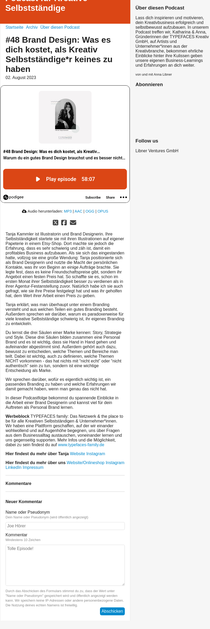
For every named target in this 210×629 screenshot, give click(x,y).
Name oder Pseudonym (28, 512)
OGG (89, 211)
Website (77, 453)
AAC (79, 211)
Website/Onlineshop (85, 462)
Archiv (32, 27)
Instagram (95, 453)
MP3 (68, 211)
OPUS (102, 211)
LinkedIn (14, 467)
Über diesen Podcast (60, 27)
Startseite (14, 27)
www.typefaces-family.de (81, 445)
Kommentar (16, 535)
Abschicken (112, 611)
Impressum (33, 467)
